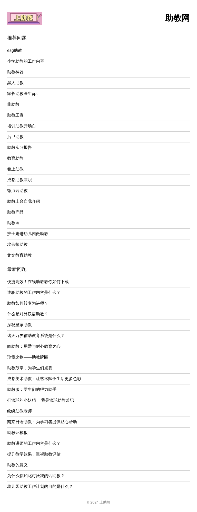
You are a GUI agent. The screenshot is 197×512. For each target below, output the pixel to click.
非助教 (13, 104)
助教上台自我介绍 (23, 201)
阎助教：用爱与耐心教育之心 (34, 346)
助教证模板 (17, 432)
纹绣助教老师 (19, 411)
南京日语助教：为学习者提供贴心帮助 (42, 422)
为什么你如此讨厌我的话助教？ (36, 476)
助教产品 (15, 212)
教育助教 (15, 158)
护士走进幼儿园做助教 (27, 233)
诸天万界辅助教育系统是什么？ (36, 335)
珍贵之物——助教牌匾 (27, 357)
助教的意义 (17, 465)
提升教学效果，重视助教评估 (34, 454)
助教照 (13, 223)
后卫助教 (15, 136)
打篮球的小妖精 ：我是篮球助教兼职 (40, 400)
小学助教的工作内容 (25, 61)
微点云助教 (17, 190)
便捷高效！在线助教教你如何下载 (38, 281)
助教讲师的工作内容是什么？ (34, 443)
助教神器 (15, 72)
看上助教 (15, 169)
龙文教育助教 (19, 255)
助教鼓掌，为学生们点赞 (29, 368)
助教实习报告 (19, 147)
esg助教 (14, 50)
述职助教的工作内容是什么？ (34, 292)
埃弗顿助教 (17, 244)
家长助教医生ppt (22, 93)
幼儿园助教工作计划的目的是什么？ (40, 486)
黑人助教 (15, 83)
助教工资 (15, 115)
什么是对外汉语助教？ (27, 314)
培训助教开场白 (21, 126)
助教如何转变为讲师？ (27, 303)
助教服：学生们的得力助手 (31, 389)
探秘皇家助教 (19, 325)
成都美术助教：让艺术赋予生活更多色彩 (44, 378)
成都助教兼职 (19, 180)
